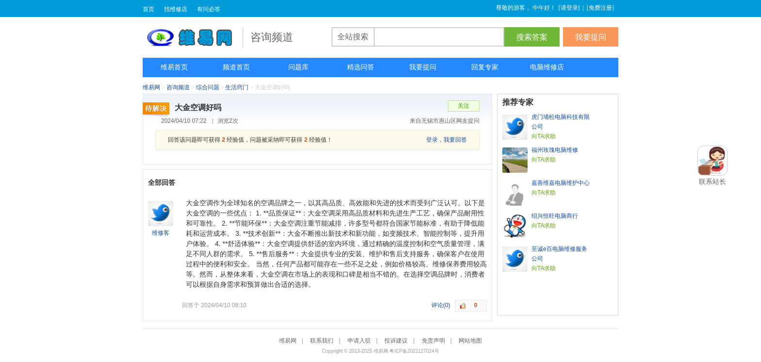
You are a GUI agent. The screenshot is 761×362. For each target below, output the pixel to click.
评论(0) (440, 305)
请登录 (569, 7)
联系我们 (321, 340)
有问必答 (208, 9)
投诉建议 (396, 340)
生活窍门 (236, 87)
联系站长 (712, 181)
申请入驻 (359, 340)
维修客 (160, 233)
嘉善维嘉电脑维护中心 (560, 183)
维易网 (193, 37)
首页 (148, 9)
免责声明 (433, 340)
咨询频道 (178, 87)
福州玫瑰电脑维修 (554, 150)
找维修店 (175, 9)
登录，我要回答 (446, 139)
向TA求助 (543, 136)
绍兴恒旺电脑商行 (554, 216)
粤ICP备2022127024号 (414, 351)
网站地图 (470, 340)
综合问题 (207, 87)
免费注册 (600, 7)
